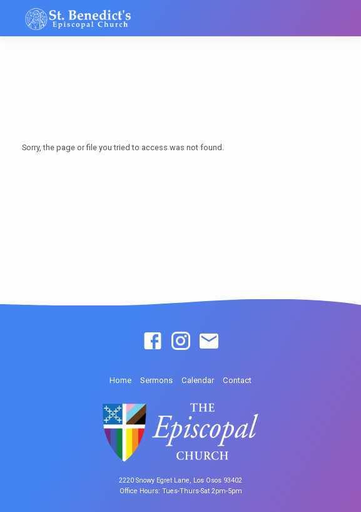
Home (120, 380)
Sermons (156, 380)
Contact (237, 380)
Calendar (197, 380)
